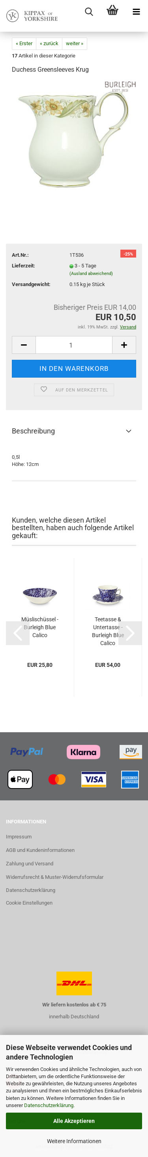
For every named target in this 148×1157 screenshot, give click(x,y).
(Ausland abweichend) (91, 273)
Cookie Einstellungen (29, 903)
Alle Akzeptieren (74, 1121)
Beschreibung (33, 431)
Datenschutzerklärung (48, 1105)
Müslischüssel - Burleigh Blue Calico (39, 627)
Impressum (19, 837)
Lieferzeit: (23, 266)
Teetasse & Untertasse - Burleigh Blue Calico (108, 631)
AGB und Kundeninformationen (40, 850)
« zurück (49, 43)
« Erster (24, 43)
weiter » (74, 43)
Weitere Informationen (74, 1141)
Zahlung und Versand (29, 864)
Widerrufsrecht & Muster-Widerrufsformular (54, 877)
